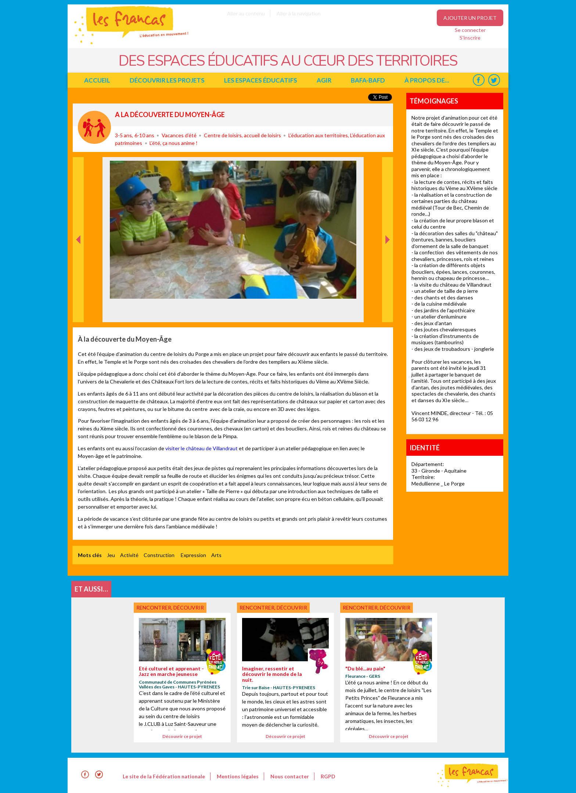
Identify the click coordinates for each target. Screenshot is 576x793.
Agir (324, 80)
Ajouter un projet (470, 18)
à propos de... (426, 80)
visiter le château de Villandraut (201, 448)
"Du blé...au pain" (365, 668)
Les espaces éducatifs (260, 80)
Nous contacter (289, 776)
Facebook (478, 80)
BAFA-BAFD (368, 80)
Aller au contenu (246, 13)
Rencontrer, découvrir (94, 127)
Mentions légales (238, 776)
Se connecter (470, 30)
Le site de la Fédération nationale (164, 776)
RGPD (328, 776)
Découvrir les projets (167, 80)
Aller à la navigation (299, 13)
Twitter (494, 80)
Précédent (78, 310)
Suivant (387, 165)
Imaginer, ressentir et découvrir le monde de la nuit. (272, 674)
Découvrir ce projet (182, 736)
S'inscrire (470, 37)
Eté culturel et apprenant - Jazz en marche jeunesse (171, 671)
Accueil (97, 80)
